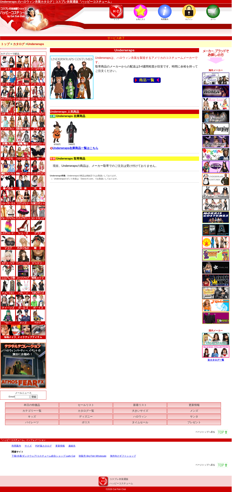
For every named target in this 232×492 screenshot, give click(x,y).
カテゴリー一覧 (31, 410)
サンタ (194, 416)
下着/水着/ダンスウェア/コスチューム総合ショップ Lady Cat (43, 456)
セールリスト (86, 404)
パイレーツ (32, 422)
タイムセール (140, 422)
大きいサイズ (140, 410)
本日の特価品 (32, 404)
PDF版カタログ (43, 445)
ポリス (86, 422)
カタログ (19, 44)
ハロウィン (140, 416)
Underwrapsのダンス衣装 (65, 179)
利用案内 (16, 445)
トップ (5, 44)
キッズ (32, 416)
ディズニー (86, 416)
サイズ (28, 445)
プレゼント (194, 422)
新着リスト (140, 404)
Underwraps (72, 176)
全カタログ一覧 (216, 360)
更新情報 (194, 404)
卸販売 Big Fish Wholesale (92, 456)
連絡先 (71, 445)
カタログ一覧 (86, 410)
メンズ (194, 410)
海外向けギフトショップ (123, 456)
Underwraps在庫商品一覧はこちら (74, 148)
